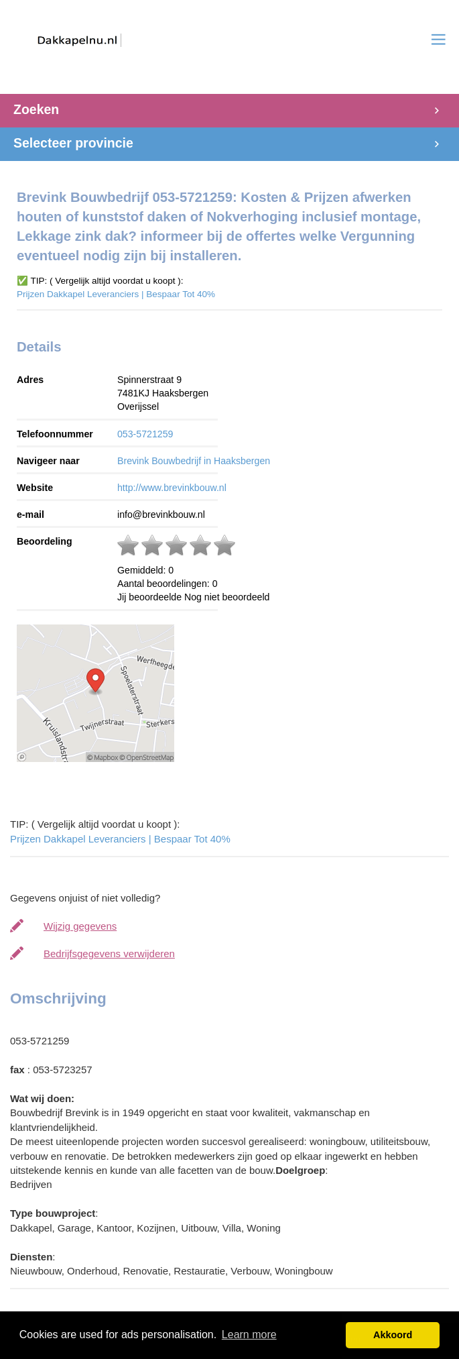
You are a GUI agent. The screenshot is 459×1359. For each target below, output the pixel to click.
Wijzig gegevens (80, 926)
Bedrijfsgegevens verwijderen (109, 953)
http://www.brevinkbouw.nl (171, 487)
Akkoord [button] (392, 1334)
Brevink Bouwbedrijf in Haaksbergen (193, 460)
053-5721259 (145, 434)
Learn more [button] (249, 1334)
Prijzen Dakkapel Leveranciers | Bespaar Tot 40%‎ (116, 294)
